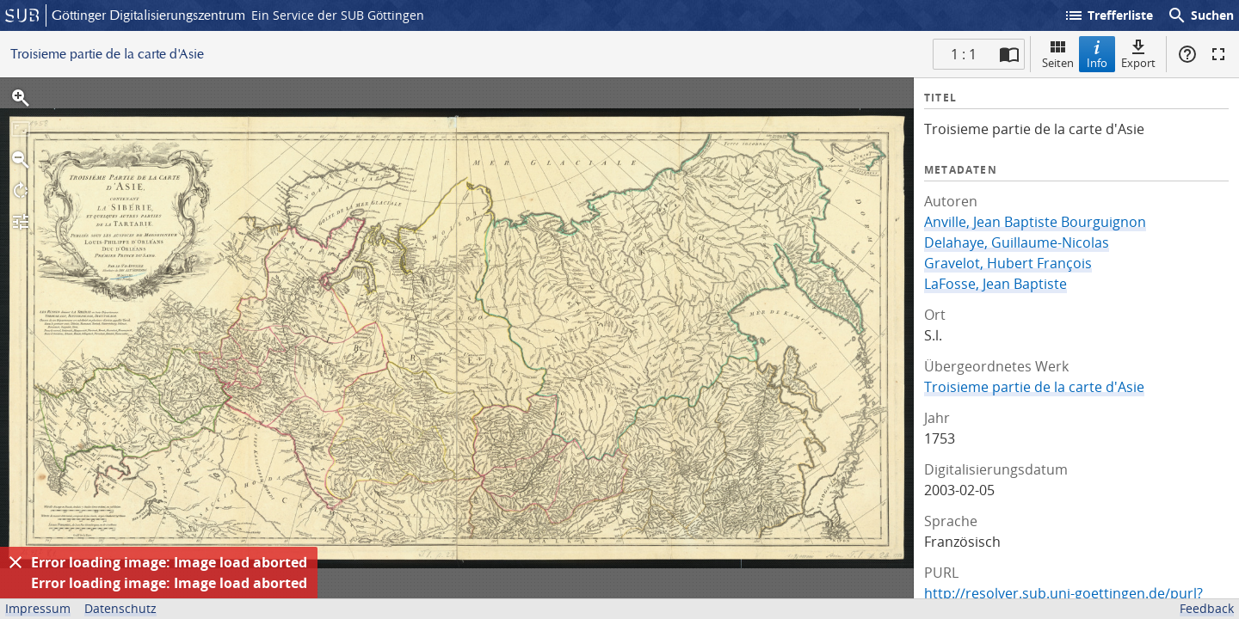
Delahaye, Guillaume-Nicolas (1016, 242)
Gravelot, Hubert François (1008, 263)
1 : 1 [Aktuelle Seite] (964, 54)
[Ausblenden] (15, 562)
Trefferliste (1108, 15)
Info (1097, 53)
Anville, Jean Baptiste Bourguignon (1035, 221)
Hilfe (1187, 54)
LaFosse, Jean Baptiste (995, 283)
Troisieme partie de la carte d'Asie (1034, 386)
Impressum (38, 608)
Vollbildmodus (1218, 54)
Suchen (1200, 15)
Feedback (1207, 608)
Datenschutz (120, 608)
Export (1138, 53)
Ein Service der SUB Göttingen (337, 15)
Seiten (1058, 53)
